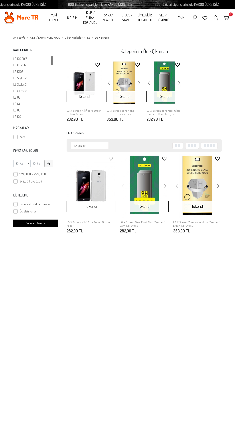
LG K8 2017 (19, 65)
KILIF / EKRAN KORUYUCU (90, 17)
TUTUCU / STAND (126, 17)
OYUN (181, 18)
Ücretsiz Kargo (28, 211)
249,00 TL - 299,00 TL (33, 174)
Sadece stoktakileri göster (35, 204)
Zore (22, 137)
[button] (227, 18)
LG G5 (16, 110)
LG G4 (16, 104)
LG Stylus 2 (19, 78)
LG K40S (18, 71)
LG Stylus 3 (20, 84)
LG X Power (20, 91)
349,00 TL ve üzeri (31, 181)
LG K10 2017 (20, 59)
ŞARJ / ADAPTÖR (109, 17)
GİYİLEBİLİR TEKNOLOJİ (145, 17)
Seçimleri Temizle (35, 223)
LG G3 (16, 97)
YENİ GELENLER (54, 17)
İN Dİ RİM (72, 18)
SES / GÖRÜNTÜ (163, 17)
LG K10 (17, 117)
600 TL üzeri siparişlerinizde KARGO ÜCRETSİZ (108, 4)
